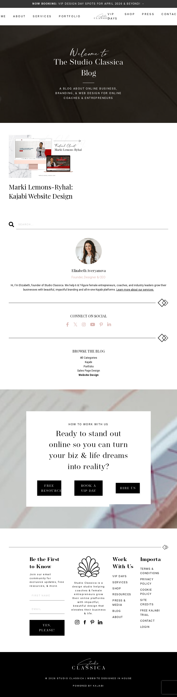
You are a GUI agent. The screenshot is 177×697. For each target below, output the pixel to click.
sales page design (88, 370)
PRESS (148, 14)
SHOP (130, 14)
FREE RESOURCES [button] (51, 488)
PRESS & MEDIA (119, 602)
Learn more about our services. (135, 289)
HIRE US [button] (128, 488)
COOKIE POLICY (146, 592)
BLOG (116, 611)
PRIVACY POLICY (147, 581)
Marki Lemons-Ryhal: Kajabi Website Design (41, 191)
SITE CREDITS (147, 602)
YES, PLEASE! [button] (47, 628)
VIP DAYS (112, 16)
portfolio (89, 366)
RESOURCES (121, 594)
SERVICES (42, 16)
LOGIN (145, 627)
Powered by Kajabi (88, 686)
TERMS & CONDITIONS (149, 571)
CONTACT (147, 621)
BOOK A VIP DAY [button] (88, 488)
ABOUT (19, 16)
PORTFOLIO (70, 16)
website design (88, 375)
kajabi (88, 362)
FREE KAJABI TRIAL (150, 612)
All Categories (88, 357)
